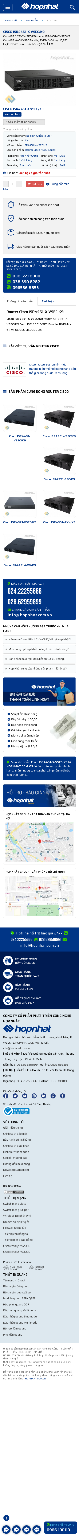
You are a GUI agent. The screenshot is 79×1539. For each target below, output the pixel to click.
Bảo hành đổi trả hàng (17, 1139)
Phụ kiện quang (12, 1334)
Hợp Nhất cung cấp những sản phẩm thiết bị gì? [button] (37, 669)
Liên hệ (7, 1176)
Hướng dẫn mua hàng (16, 1164)
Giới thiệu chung (13, 1127)
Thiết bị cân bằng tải (15, 1234)
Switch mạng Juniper (16, 1210)
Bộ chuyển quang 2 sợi (17, 1292)
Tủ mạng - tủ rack (14, 1280)
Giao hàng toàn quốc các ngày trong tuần (43, 247)
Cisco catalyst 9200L (16, 1246)
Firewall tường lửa (14, 1228)
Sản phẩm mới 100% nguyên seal (38, 233)
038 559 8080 (26, 276)
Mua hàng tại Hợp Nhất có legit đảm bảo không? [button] (38, 649)
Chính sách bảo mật (15, 1134)
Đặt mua (35, 184)
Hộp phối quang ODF (16, 1304)
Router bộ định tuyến (16, 1222)
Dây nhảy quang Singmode (20, 1316)
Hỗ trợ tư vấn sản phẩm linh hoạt (37, 205)
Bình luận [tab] (48, 301)
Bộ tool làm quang (14, 1328)
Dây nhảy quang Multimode (20, 1322)
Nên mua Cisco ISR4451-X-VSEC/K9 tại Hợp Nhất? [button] (39, 639)
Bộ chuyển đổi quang (16, 1286)
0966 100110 (58, 1081)
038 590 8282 (26, 281)
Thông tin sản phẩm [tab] (20, 301)
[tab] (39, 640)
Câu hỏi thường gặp (15, 1158)
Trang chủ (10, 20)
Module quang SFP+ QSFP (19, 1298)
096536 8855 (26, 287)
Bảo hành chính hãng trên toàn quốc (40, 219)
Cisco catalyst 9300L (16, 1252)
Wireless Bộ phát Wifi (17, 1216)
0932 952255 (59, 1064)
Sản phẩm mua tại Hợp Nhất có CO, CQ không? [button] (36, 659)
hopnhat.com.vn (27, 1042)
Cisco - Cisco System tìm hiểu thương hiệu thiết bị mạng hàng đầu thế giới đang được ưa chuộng (52, 368)
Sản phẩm (31, 20)
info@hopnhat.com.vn (30, 615)
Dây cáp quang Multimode (19, 1310)
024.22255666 (25, 591)
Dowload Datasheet (16, 1170)
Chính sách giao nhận (16, 1146)
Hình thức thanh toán (16, 1152)
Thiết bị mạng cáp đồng (18, 1240)
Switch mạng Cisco (14, 1204)
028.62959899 (25, 602)
